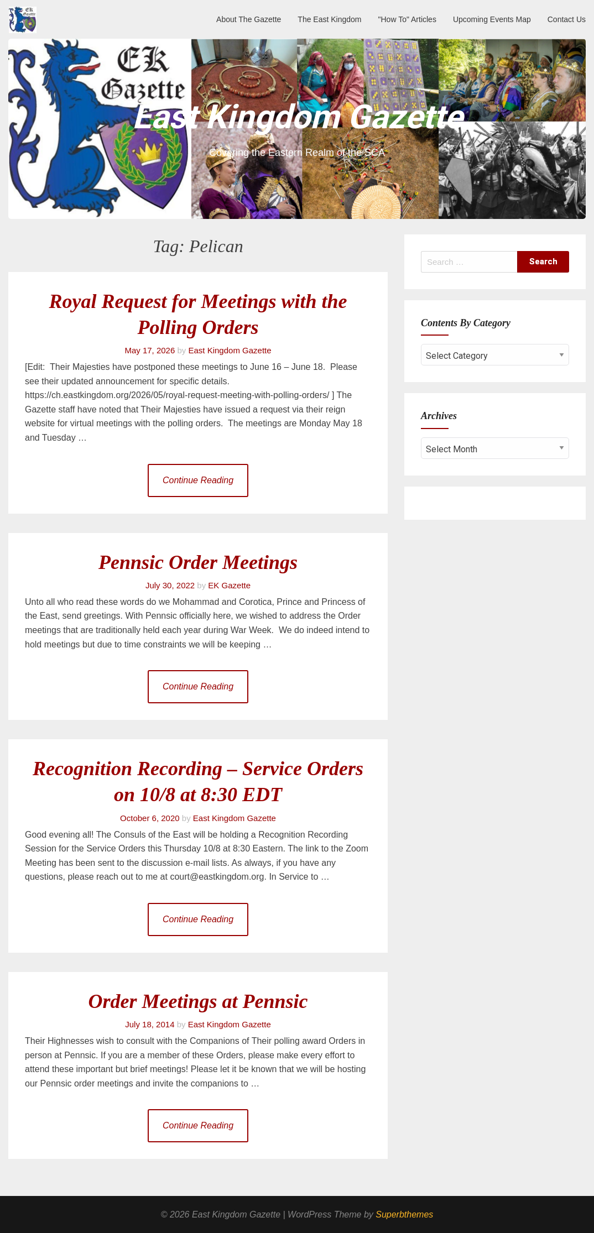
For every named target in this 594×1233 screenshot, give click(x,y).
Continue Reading (198, 480)
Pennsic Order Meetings (198, 562)
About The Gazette (248, 19)
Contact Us (567, 19)
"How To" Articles (407, 19)
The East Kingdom (329, 19)
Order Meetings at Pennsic (198, 1001)
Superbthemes (404, 1214)
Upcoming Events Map (492, 19)
